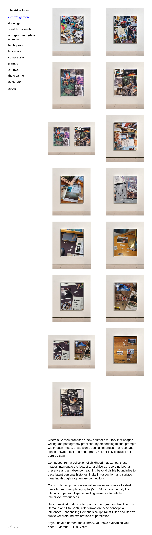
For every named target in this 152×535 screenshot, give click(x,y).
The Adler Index (19, 10)
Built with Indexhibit (13, 528)
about (12, 88)
